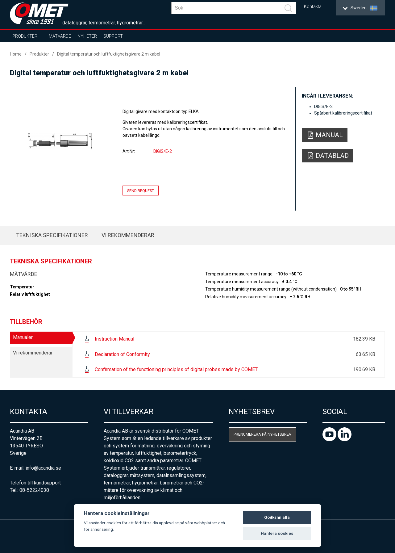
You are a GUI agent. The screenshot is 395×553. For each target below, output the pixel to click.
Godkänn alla (277, 517)
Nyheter (87, 36)
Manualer (23, 337)
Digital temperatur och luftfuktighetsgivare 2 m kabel (108, 54)
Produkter (24, 36)
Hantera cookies (277, 533)
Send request (140, 190)
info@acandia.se (43, 468)
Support (113, 36)
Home (16, 54)
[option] (60, 141)
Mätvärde (60, 36)
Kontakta (313, 6)
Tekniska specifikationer (52, 235)
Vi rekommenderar (128, 235)
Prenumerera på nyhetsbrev (262, 434)
